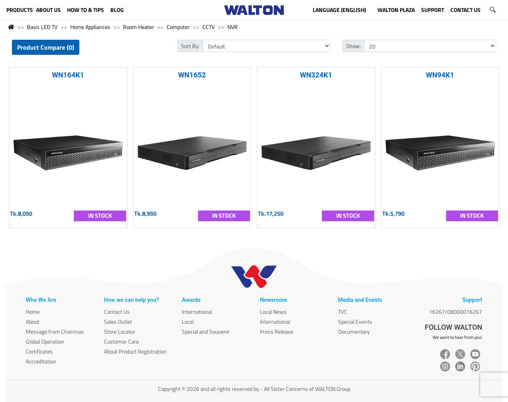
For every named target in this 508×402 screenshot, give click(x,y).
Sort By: (190, 46)
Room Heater (138, 27)
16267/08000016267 (455, 311)
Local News (273, 311)
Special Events (355, 321)
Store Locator (119, 331)
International (197, 311)
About (32, 321)
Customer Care (121, 341)
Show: (353, 46)
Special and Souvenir (206, 331)
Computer (178, 27)
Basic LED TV (42, 27)
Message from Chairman (55, 331)
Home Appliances (90, 27)
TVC (342, 311)
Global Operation (45, 341)
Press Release (276, 331)
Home (33, 311)
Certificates (39, 351)
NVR (232, 27)
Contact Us (117, 311)
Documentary (354, 331)
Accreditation (41, 361)
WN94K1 (440, 75)
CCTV (208, 27)
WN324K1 (316, 75)
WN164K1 (68, 75)
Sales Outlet (118, 321)
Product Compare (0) (45, 47)
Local (188, 321)
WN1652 (192, 75)
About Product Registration (135, 351)
